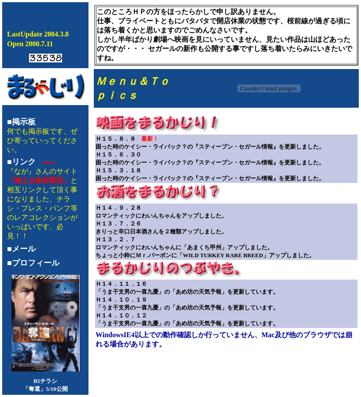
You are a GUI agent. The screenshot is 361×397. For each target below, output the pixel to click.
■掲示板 (21, 121)
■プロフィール (33, 263)
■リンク (21, 161)
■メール (21, 248)
